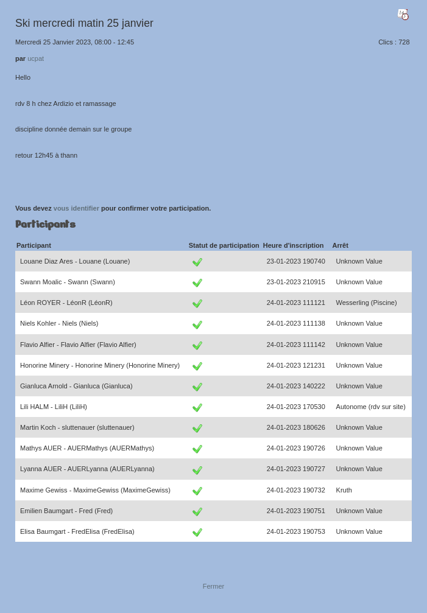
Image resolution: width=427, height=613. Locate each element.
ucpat (35, 58)
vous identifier (76, 208)
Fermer (213, 586)
